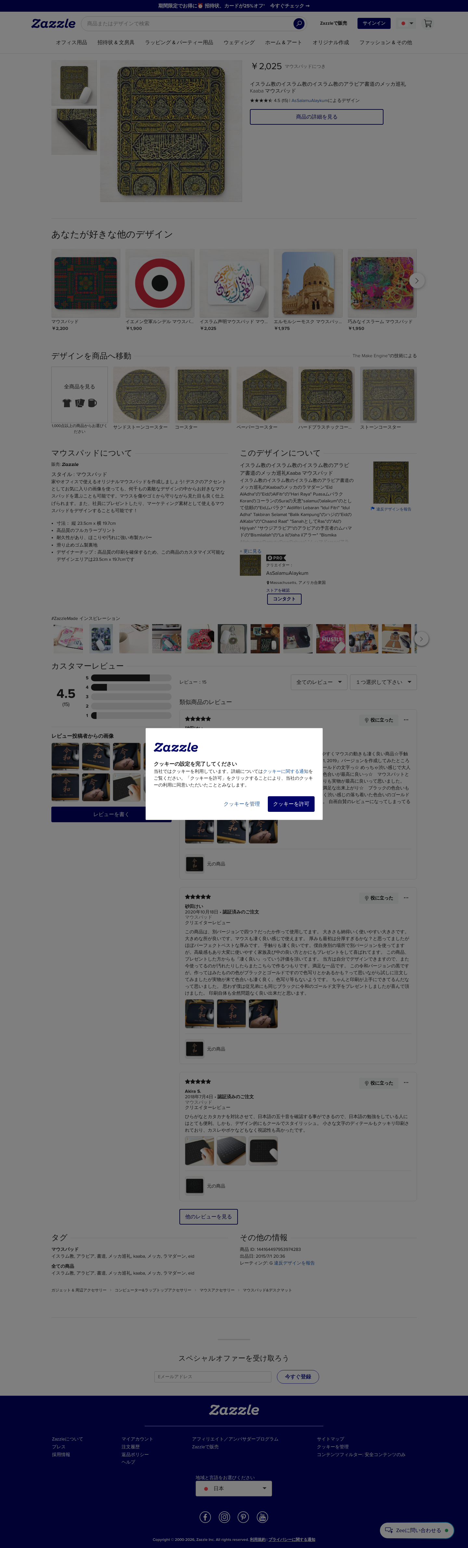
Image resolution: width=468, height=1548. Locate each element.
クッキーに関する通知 (285, 771)
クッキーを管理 (242, 804)
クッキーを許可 (291, 804)
